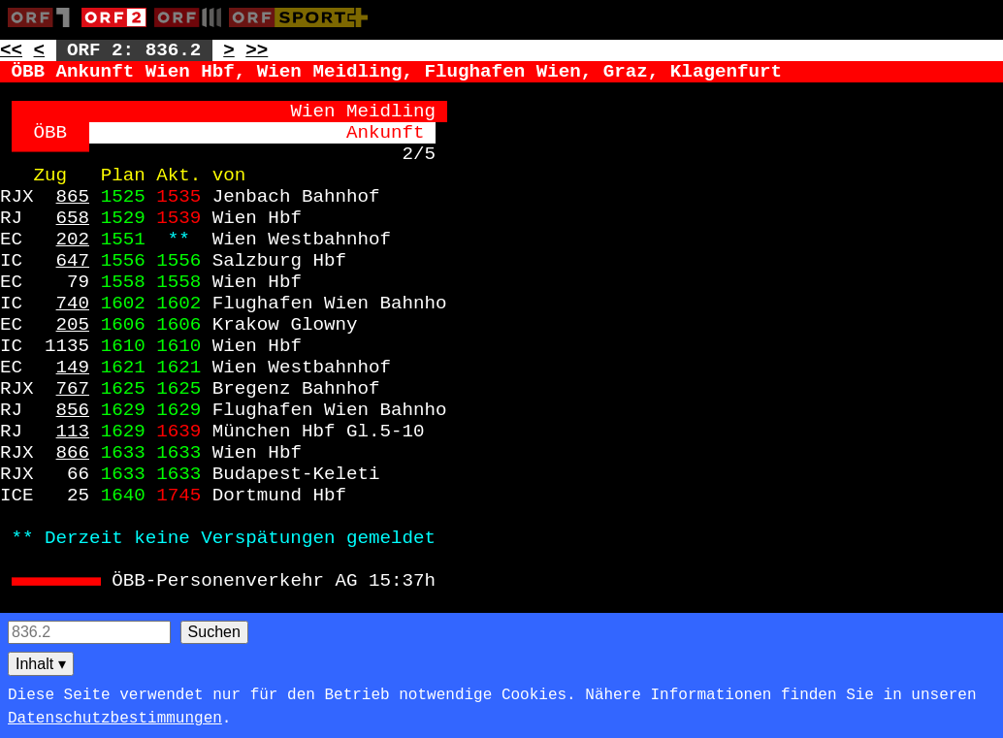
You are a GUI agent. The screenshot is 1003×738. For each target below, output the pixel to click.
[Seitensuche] (89, 632)
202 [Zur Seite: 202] (73, 239)
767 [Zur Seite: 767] (73, 389)
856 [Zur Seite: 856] (73, 410)
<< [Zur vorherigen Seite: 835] (11, 50)
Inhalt (41, 664)
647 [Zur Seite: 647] (73, 261)
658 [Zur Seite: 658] (73, 218)
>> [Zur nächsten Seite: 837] (256, 50)
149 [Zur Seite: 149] (73, 367)
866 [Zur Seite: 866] (73, 453)
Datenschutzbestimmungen (115, 718)
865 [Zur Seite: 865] (73, 197)
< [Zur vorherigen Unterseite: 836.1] (40, 50)
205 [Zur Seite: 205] (73, 325)
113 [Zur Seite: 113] (73, 431)
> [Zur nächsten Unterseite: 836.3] (229, 50)
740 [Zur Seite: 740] (73, 303)
